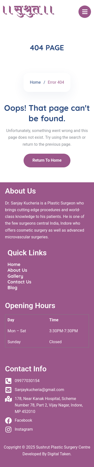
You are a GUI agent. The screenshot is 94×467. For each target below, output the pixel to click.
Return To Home (46, 160)
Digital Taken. (59, 454)
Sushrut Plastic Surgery (56, 447)
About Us (17, 270)
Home (35, 82)
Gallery (15, 276)
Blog (12, 287)
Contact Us (19, 282)
